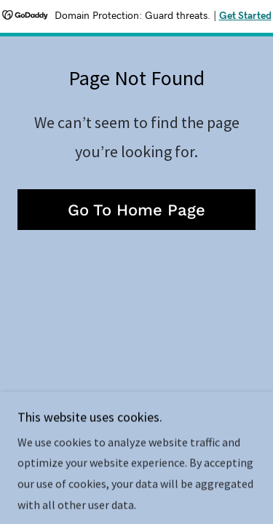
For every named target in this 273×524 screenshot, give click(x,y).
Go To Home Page (136, 210)
